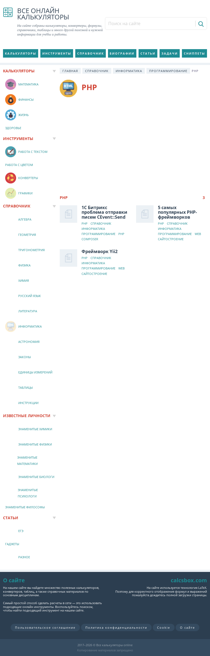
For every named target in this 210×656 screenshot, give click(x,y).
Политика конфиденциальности (116, 627)
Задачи (169, 53)
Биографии (122, 53)
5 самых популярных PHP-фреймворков (177, 212)
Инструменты (56, 53)
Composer (90, 239)
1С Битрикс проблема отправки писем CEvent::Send (104, 212)
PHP (85, 223)
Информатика (129, 71)
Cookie (163, 627)
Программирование (168, 71)
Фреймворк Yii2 (100, 251)
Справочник (90, 53)
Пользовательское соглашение (45, 627)
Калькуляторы (20, 53)
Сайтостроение (171, 239)
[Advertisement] (133, 143)
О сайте (187, 627)
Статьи (147, 53)
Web (198, 234)
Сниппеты (194, 53)
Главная (70, 71)
